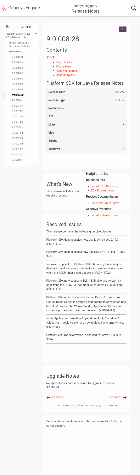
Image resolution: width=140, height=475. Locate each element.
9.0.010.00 (17, 78)
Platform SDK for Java (105, 203)
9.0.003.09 (17, 138)
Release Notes (85, 11)
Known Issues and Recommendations (19, 44)
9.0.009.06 (17, 89)
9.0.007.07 (17, 111)
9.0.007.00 (17, 121)
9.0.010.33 (17, 62)
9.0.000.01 (17, 159)
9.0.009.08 (17, 84)
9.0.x (123, 29)
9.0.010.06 (17, 73)
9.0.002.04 (17, 143)
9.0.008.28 (17, 94)
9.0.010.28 (17, 67)
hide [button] (50, 57)
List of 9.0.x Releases (104, 186)
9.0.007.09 (17, 105)
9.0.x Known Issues (103, 190)
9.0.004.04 (17, 132)
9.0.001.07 (17, 149)
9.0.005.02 (17, 127)
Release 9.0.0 (16, 51)
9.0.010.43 (17, 57)
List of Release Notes (104, 215)
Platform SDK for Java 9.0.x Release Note (18, 35)
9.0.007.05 (17, 116)
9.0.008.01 (17, 100)
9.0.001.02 (17, 154)
